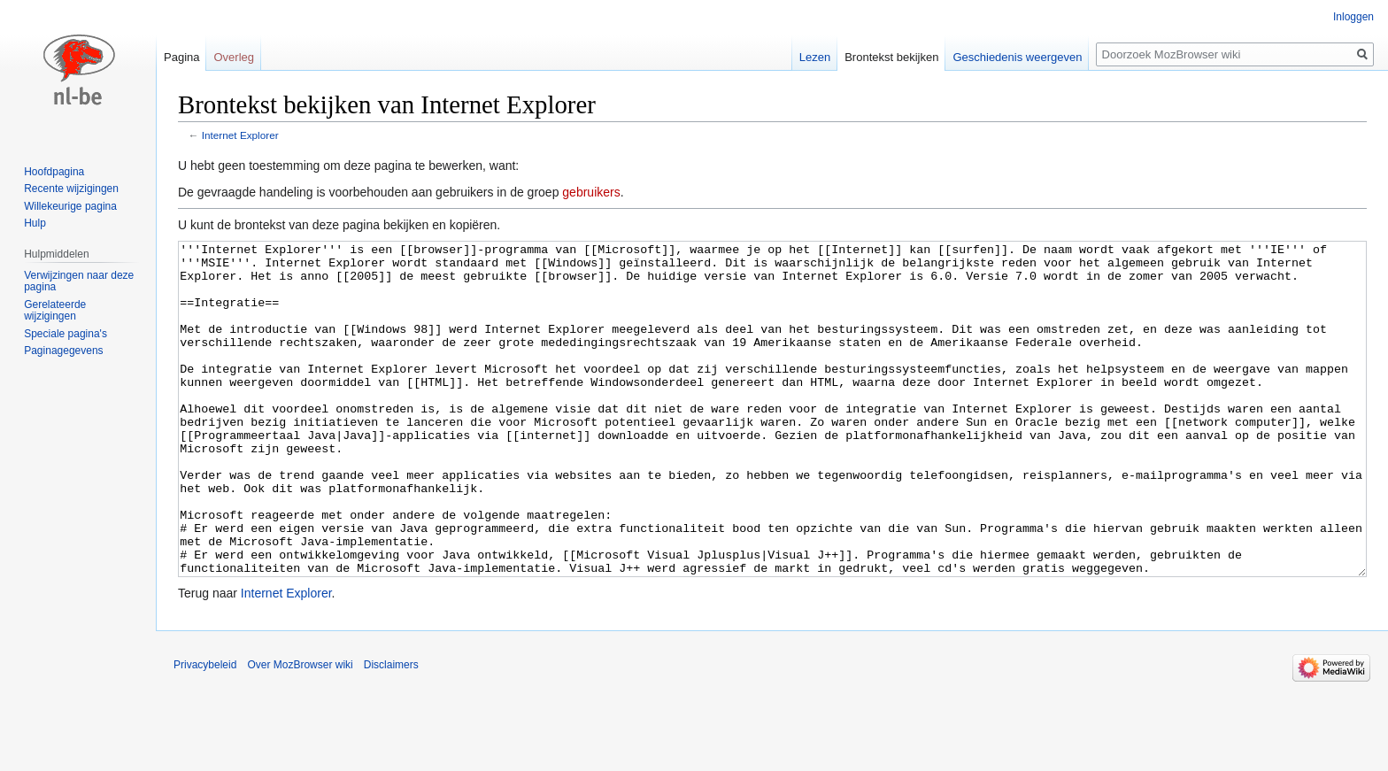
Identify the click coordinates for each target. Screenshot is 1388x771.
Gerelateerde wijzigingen (55, 310)
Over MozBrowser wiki (299, 731)
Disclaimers (391, 731)
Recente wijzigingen (71, 188)
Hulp (35, 223)
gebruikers (591, 192)
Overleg (233, 57)
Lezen (814, 57)
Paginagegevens (63, 350)
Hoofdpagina (54, 172)
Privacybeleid (205, 731)
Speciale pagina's (65, 334)
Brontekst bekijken (891, 57)
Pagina (181, 57)
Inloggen (1353, 17)
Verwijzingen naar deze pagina (79, 281)
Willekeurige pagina (70, 206)
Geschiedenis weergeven (1017, 57)
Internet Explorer (240, 135)
